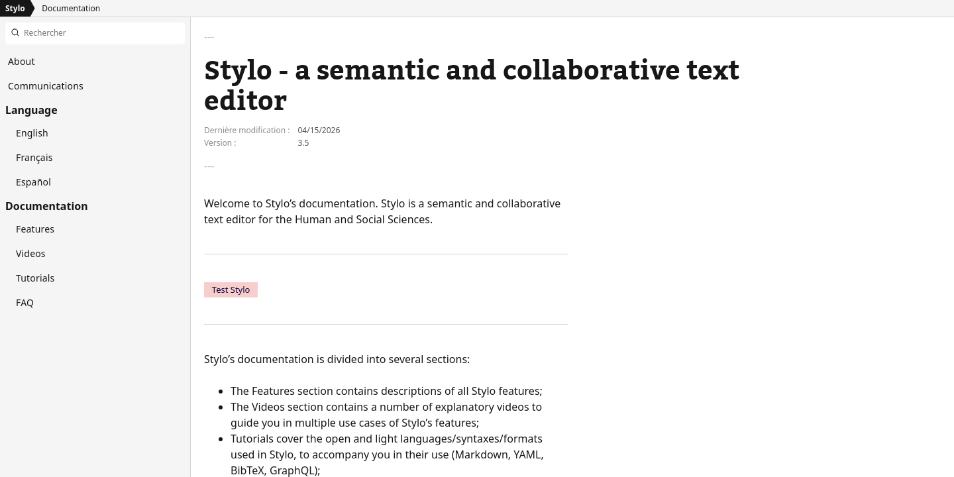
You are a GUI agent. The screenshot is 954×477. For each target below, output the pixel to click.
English (32, 133)
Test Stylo (231, 289)
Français (34, 157)
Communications (45, 86)
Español (33, 182)
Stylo (15, 8)
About (21, 61)
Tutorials (35, 278)
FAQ (25, 302)
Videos (31, 253)
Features (35, 229)
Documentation (71, 8)
